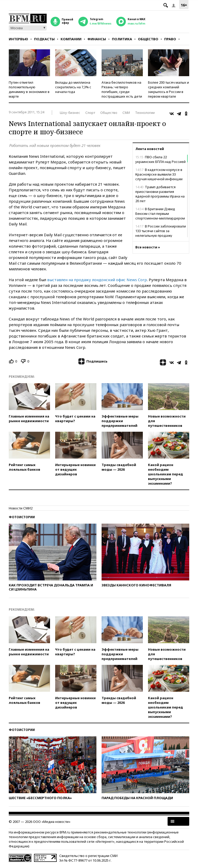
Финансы (96, 39)
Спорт (90, 113)
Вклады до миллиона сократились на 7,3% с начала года (73, 87)
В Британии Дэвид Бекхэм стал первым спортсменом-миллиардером (160, 214)
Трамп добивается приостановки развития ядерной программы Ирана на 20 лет (160, 194)
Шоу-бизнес (70, 113)
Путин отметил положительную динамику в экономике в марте (29, 89)
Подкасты (44, 39)
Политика (122, 39)
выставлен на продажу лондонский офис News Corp (97, 279)
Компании (71, 39)
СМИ (126, 113)
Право (170, 39)
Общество (148, 39)
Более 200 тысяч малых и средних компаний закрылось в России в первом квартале (168, 89)
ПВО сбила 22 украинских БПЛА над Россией (160, 159)
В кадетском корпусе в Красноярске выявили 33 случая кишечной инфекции (159, 174)
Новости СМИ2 (20, 508)
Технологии (145, 113)
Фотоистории (22, 517)
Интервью (18, 39)
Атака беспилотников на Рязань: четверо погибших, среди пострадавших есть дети (122, 89)
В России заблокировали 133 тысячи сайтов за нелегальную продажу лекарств (160, 233)
